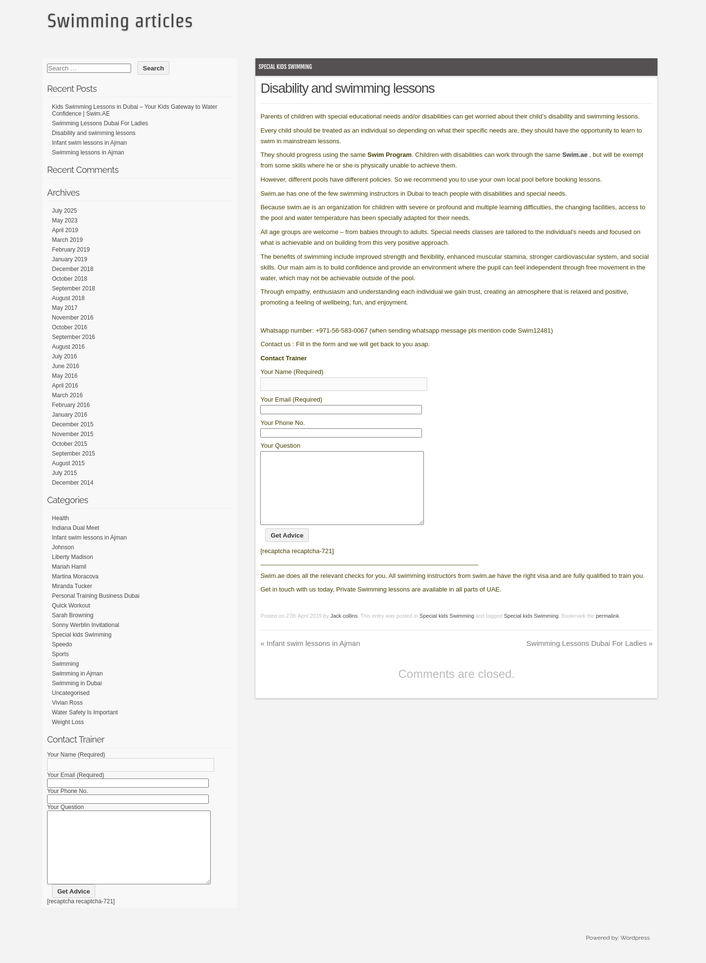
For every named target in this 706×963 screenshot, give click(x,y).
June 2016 (65, 366)
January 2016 (69, 414)
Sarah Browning (72, 615)
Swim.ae (575, 154)
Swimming (65, 663)
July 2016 (64, 356)
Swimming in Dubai (77, 683)
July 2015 (64, 473)
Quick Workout (71, 605)
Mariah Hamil (69, 566)
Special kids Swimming (285, 66)
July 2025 (64, 210)
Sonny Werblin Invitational (85, 625)
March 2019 (67, 240)
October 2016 (69, 327)
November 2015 (72, 434)
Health (60, 518)
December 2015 (72, 424)
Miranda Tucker (72, 586)
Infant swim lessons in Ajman (310, 658)
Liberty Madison (72, 557)
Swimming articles (120, 20)
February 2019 (71, 249)
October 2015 (69, 443)
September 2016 (73, 337)
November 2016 (72, 317)
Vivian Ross (67, 702)
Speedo (62, 644)
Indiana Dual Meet (75, 527)
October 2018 (69, 278)
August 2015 (68, 463)
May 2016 (65, 375)
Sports (60, 654)
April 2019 (65, 230)
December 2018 (72, 269)
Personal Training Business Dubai (95, 595)
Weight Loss (68, 722)
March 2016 (67, 395)
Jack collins (343, 630)
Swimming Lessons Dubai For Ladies (589, 658)
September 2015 (73, 453)
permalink (607, 630)
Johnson (63, 547)
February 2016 (71, 405)
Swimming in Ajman (77, 673)
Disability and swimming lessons (93, 133)
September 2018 (73, 288)
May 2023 (65, 220)
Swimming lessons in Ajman (88, 152)
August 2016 (68, 346)
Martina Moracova (75, 576)
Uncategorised (70, 693)
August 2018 (68, 298)
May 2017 (65, 307)
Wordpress (635, 952)
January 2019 (69, 259)
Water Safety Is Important (85, 712)
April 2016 (65, 385)
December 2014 (72, 482)
